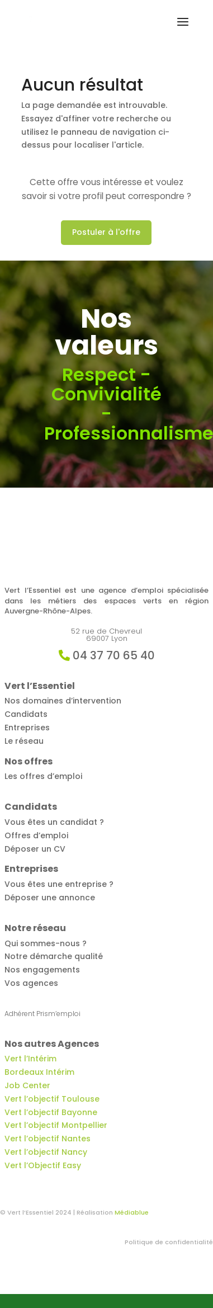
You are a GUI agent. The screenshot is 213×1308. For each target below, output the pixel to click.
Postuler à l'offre (106, 232)
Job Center (27, 1085)
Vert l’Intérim (30, 1058)
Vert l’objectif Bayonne (50, 1112)
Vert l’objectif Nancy (45, 1152)
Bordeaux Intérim (39, 1072)
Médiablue (132, 1212)
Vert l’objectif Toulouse (52, 1098)
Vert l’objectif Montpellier (55, 1125)
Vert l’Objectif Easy (42, 1165)
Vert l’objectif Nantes (47, 1138)
